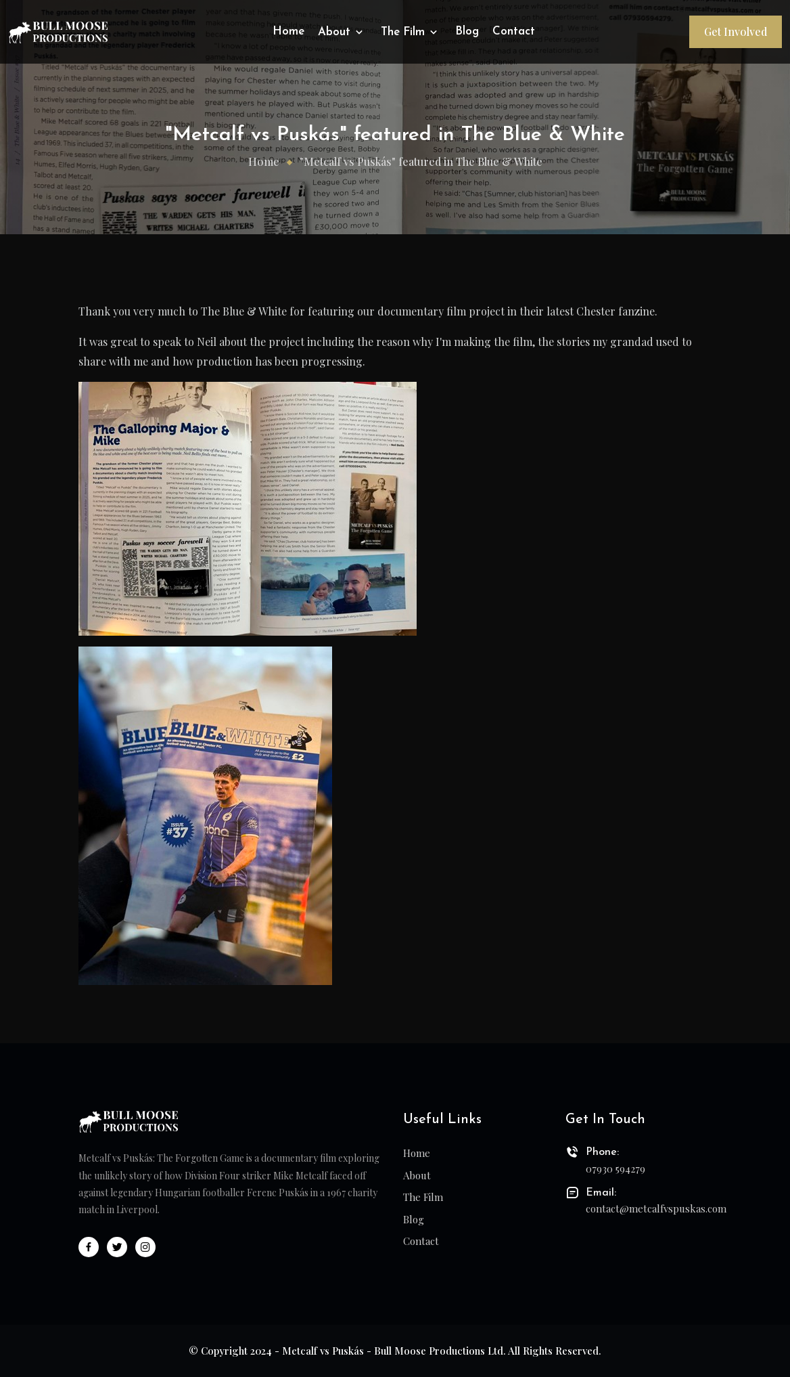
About (342, 32)
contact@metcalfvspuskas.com (649, 1208)
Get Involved (735, 31)
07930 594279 (615, 1168)
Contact (513, 31)
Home (288, 31)
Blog (467, 31)
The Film (410, 32)
